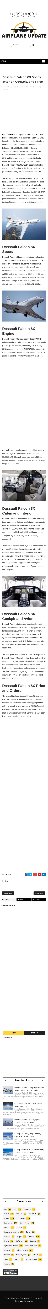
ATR (5, 1209)
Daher (28, 1232)
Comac (19, 1227)
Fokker (6, 1241)
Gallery (38, 87)
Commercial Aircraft (11, 1232)
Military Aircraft (22, 1250)
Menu (3, 61)
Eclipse (19, 1237)
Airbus (6, 1214)
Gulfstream (20, 1241)
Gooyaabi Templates (24, 1301)
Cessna (6, 1227)
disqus (20, 899)
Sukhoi (16, 1259)
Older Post (39, 893)
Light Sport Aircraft (11, 1246)
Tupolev (7, 1264)
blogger (5, 899)
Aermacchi (27, 1209)
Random (34, 1033)
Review (5, 89)
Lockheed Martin (31, 1246)
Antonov (19, 1214)
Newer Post (8, 893)
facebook (36, 899)
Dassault (32, 87)
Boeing (6, 1218)
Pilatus (35, 1255)
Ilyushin (33, 1241)
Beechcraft (32, 1214)
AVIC (15, 1209)
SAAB (6, 1259)
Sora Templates (22, 1298)
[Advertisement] (24, 69)
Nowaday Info (21, 1255)
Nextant (7, 1255)
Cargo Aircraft (25, 1223)
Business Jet (23, 87)
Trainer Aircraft (31, 1259)
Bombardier (21, 1218)
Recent (13, 1033)
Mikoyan (7, 1250)
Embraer (32, 1237)
